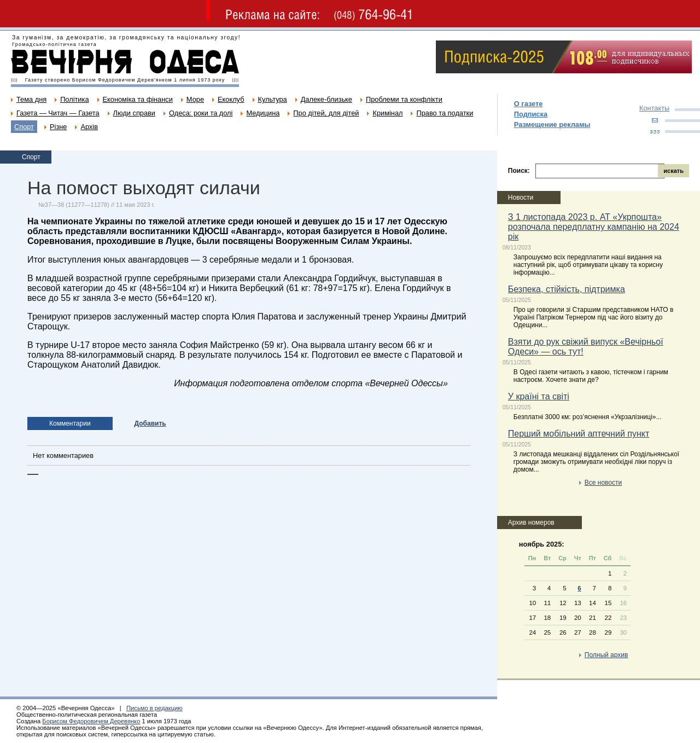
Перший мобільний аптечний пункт (578, 433)
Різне (58, 127)
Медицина (262, 113)
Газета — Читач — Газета (58, 113)
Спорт (24, 127)
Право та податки (444, 113)
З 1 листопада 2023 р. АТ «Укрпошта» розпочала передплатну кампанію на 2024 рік (593, 226)
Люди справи (134, 113)
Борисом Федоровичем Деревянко (91, 721)
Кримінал (387, 113)
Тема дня (31, 99)
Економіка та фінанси (138, 99)
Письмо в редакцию (154, 708)
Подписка (530, 114)
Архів (89, 127)
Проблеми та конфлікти (404, 99)
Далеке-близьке (326, 99)
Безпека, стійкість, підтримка (566, 289)
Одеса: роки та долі (200, 113)
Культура (272, 99)
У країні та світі (538, 396)
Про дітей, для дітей (326, 113)
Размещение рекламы (552, 124)
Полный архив (606, 655)
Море (195, 99)
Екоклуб (231, 99)
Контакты (654, 108)
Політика (74, 99)
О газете (528, 104)
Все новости (603, 482)
